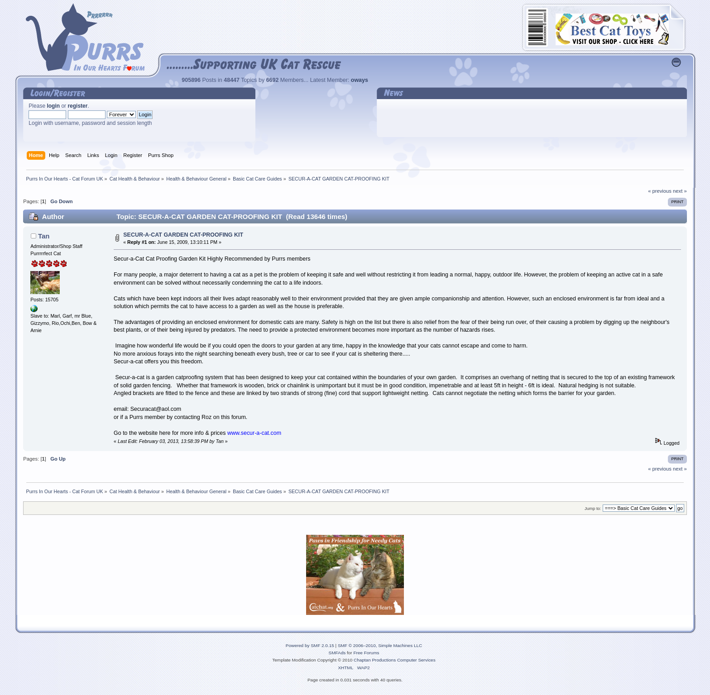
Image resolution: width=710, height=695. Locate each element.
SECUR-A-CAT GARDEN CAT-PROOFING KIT (183, 235)
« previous (660, 191)
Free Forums (366, 652)
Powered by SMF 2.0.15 (310, 645)
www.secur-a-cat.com (254, 433)
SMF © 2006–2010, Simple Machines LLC (380, 645)
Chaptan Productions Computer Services (395, 659)
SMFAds (337, 652)
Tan (44, 236)
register (77, 106)
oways (359, 80)
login (53, 106)
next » (680, 191)
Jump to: (593, 508)
